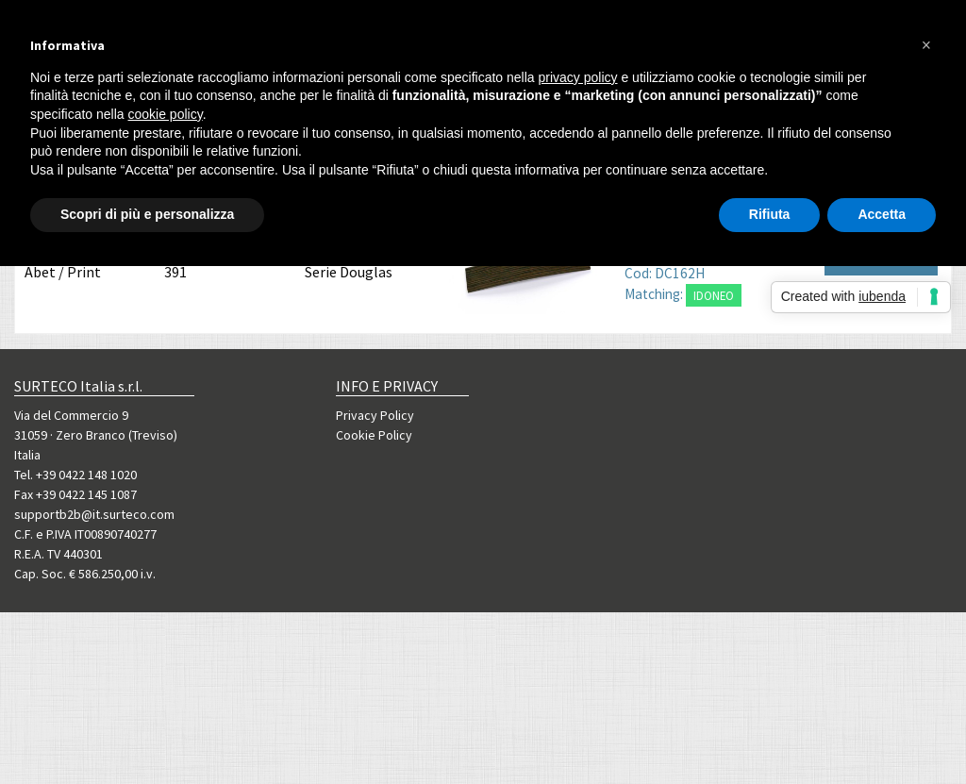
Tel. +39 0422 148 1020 (75, 474)
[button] (926, 45)
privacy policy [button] (578, 77)
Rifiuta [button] (770, 214)
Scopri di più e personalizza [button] (147, 214)
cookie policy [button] (165, 114)
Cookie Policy (374, 434)
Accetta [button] (882, 214)
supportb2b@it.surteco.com (94, 514)
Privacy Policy (375, 415)
